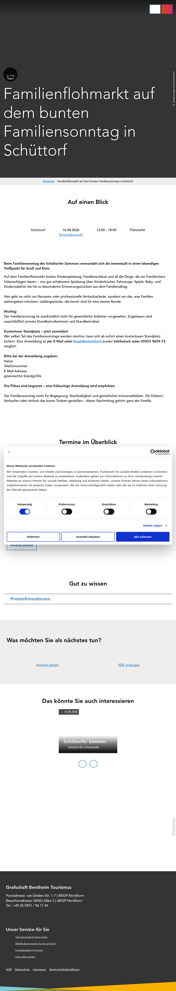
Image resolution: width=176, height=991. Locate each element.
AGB (9, 969)
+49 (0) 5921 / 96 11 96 (30, 905)
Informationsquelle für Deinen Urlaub (31, 937)
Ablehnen (33, 536)
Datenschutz (22, 969)
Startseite (49, 181)
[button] (22, 545)
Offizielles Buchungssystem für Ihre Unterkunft (35, 943)
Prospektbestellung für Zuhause (29, 950)
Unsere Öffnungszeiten (25, 957)
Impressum (39, 969)
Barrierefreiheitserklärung (64, 969)
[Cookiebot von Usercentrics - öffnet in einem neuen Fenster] (153, 452)
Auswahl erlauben (88, 536)
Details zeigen (152, 525)
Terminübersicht (71, 235)
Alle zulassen (142, 536)
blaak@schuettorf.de (89, 341)
